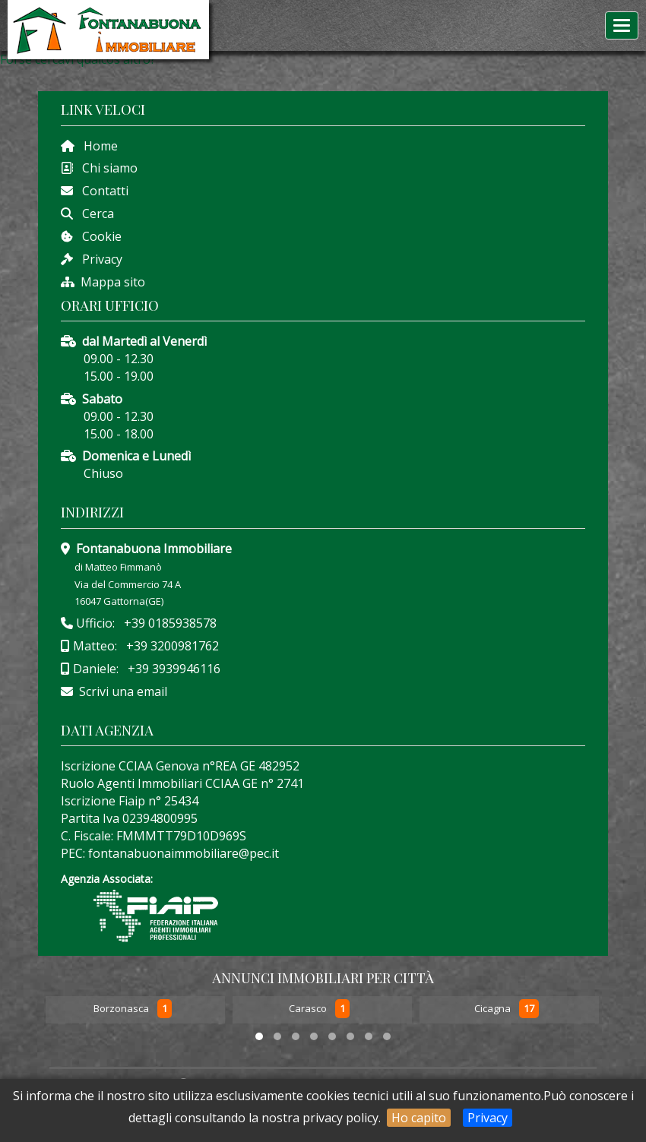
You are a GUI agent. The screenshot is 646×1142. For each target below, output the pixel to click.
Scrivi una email (123, 691)
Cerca (93, 213)
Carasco (309, 1009)
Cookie (97, 236)
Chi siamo (105, 168)
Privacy (487, 1117)
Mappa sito (111, 282)
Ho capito (418, 1117)
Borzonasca (122, 1009)
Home (96, 146)
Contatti (100, 190)
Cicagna (493, 1009)
